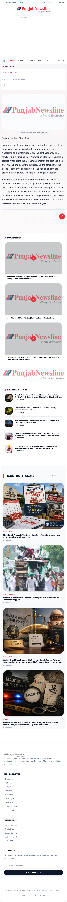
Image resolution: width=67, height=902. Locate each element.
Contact (60, 3)
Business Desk (11, 837)
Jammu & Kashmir (12, 810)
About (51, 3)
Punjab (41, 61)
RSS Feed (42, 3)
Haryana (51, 61)
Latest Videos (11, 825)
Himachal (62, 61)
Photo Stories (10, 829)
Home (11, 61)
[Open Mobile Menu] (4, 61)
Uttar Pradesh (11, 806)
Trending (20, 61)
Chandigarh (10, 798)
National (31, 61)
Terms (33, 896)
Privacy (23, 896)
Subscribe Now (33, 872)
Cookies (44, 896)
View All (58, 476)
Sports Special (11, 833)
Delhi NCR (9, 802)
